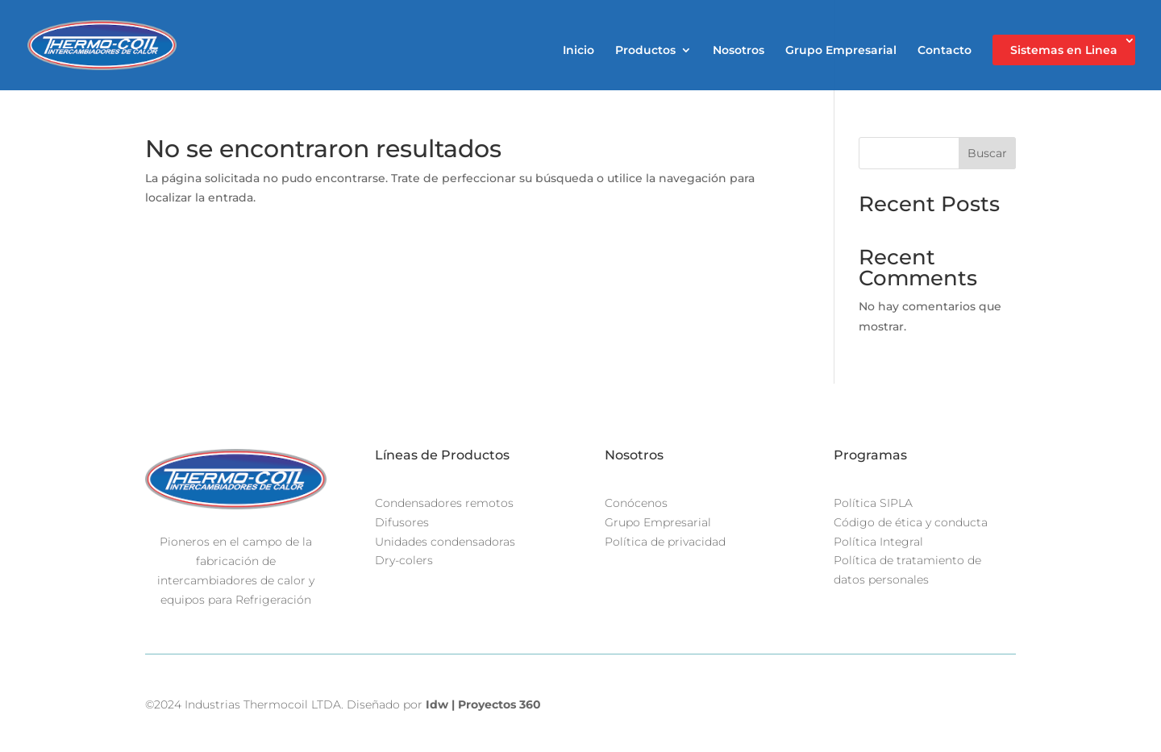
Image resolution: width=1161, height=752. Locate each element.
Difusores (402, 522)
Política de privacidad (665, 541)
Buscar (987, 153)
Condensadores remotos (444, 503)
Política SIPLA (873, 503)
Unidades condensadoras (445, 541)
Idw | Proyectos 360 (483, 704)
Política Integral (878, 541)
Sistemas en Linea (1063, 50)
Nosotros (738, 50)
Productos (645, 50)
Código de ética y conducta (911, 522)
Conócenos (636, 503)
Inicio (578, 50)
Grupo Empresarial (841, 50)
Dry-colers (404, 560)
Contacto (945, 50)
